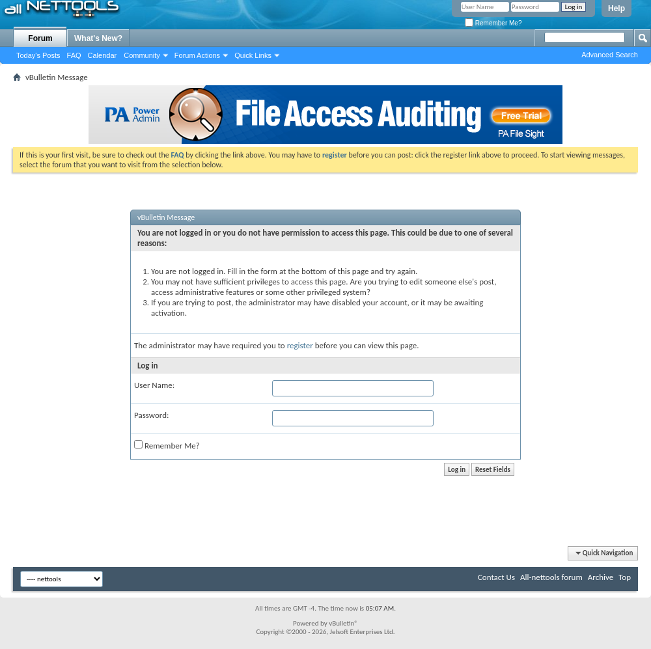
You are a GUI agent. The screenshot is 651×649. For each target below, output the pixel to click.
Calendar (102, 55)
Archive (600, 577)
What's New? (98, 38)
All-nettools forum (551, 577)
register (300, 345)
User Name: (154, 385)
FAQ (74, 55)
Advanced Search (609, 55)
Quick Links (252, 55)
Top (624, 577)
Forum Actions (197, 55)
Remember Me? (493, 23)
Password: (151, 415)
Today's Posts (38, 55)
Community (142, 55)
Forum (40, 38)
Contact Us (496, 577)
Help (616, 8)
